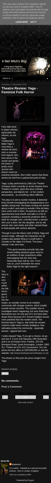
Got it (33, 22)
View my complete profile (20, 475)
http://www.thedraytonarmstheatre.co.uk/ (29, 353)
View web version (25, 402)
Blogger (30, 480)
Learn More (22, 22)
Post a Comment (11, 386)
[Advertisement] (25, 30)
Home (25, 397)
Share (5, 373)
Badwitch (16, 464)
